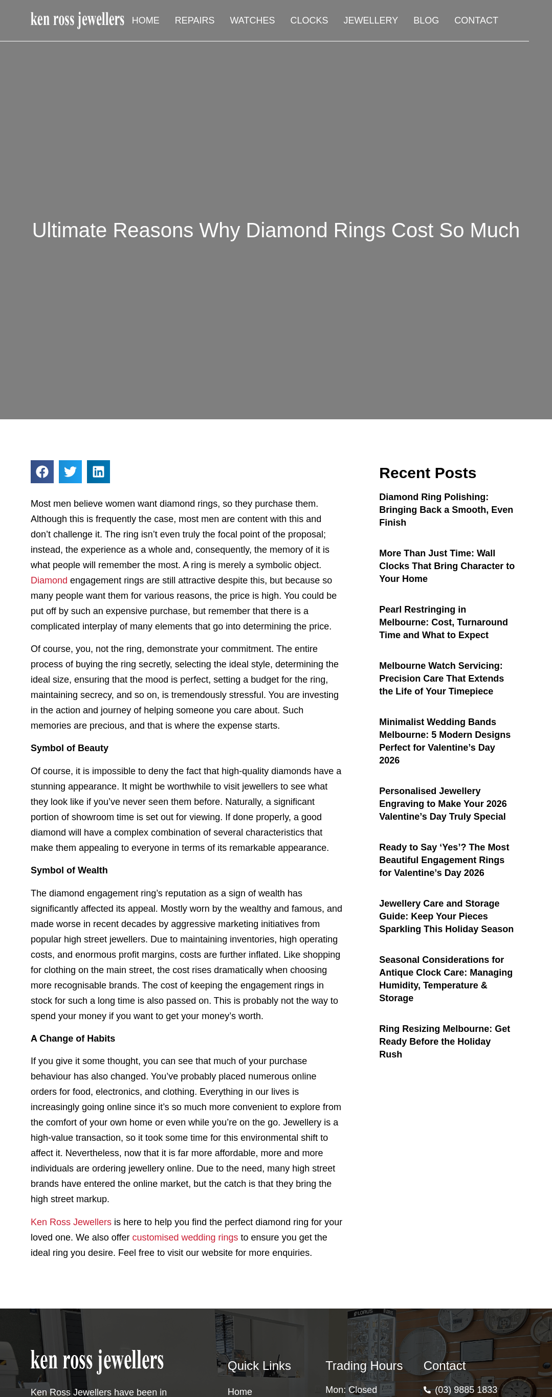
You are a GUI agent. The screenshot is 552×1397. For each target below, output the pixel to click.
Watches (252, 20)
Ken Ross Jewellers (71, 1222)
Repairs (195, 20)
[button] (42, 471)
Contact (476, 20)
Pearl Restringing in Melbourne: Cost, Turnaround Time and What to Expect (443, 622)
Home (146, 20)
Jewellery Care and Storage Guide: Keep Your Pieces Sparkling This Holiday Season (446, 916)
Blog (426, 20)
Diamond (49, 580)
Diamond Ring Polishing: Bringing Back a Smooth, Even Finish (446, 510)
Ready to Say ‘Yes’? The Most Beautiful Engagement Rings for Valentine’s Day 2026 (444, 860)
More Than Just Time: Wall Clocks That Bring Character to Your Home (447, 566)
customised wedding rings (185, 1237)
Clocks (309, 20)
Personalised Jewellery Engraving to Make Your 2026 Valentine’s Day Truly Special (442, 804)
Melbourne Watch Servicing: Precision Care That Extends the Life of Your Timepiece (441, 678)
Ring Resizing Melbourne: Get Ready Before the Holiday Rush (444, 1042)
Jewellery (371, 20)
